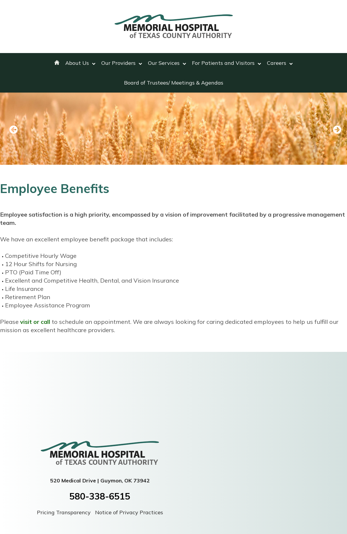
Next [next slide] (333, 130)
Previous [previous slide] (13, 130)
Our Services (167, 63)
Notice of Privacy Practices (129, 512)
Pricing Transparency (64, 512)
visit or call (35, 321)
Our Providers (121, 63)
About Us (80, 63)
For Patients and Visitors (226, 63)
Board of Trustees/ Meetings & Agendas (173, 82)
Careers (280, 63)
